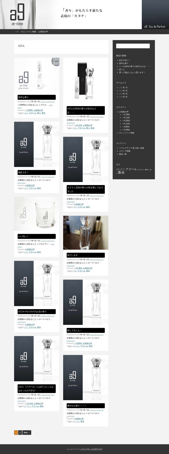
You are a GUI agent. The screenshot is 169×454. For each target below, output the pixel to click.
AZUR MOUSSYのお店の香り (32, 311)
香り (39, 113)
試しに (122, 69)
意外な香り (23, 97)
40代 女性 (29, 403)
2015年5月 (123, 93)
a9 (74, 346)
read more (71, 122)
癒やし (147, 170)
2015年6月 (123, 90)
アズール (32, 113)
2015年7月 (123, 87)
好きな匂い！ (124, 60)
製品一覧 (123, 154)
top (17, 31)
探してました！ (74, 330)
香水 (43, 113)
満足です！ (23, 172)
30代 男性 (78, 268)
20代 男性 (126, 114)
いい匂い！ (23, 236)
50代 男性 (126, 130)
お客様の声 (43, 31)
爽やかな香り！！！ (76, 405)
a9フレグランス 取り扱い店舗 (131, 148)
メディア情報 (124, 151)
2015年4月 (123, 97)
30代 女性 (78, 125)
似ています (72, 255)
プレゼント (141, 170)
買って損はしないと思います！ (132, 72)
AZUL (26, 113)
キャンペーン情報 (28, 31)
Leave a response (47, 101)
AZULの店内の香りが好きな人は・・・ (135, 66)
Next (27, 432)
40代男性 (29, 110)
